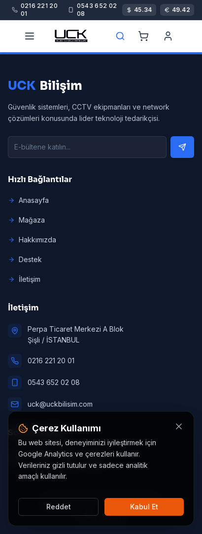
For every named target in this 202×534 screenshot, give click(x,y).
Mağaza (26, 220)
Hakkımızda (32, 239)
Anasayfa (28, 200)
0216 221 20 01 (51, 360)
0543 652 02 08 (54, 382)
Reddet (58, 506)
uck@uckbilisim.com (60, 404)
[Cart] (143, 36)
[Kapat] (179, 426)
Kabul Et (144, 506)
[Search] (120, 36)
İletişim (24, 279)
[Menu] (29, 36)
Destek (25, 259)
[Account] (168, 36)
